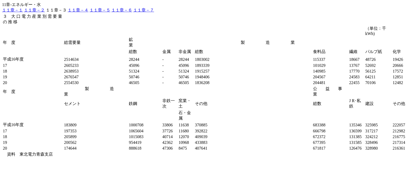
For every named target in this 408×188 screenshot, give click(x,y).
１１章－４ (78, 10)
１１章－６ (121, 10)
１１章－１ (12, 10)
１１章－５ (100, 10)
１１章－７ (143, 10)
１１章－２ (34, 10)
